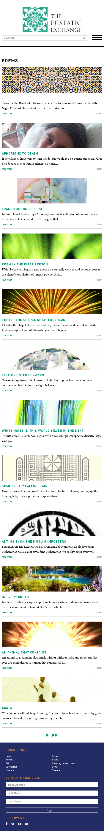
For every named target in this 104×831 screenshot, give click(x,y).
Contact (10, 770)
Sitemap (56, 770)
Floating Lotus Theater (64, 763)
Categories (11, 766)
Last (55, 735)
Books (55, 759)
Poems (9, 759)
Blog (54, 766)
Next (47, 735)
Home (9, 756)
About (55, 756)
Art (7, 763)
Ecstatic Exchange (52, 19)
